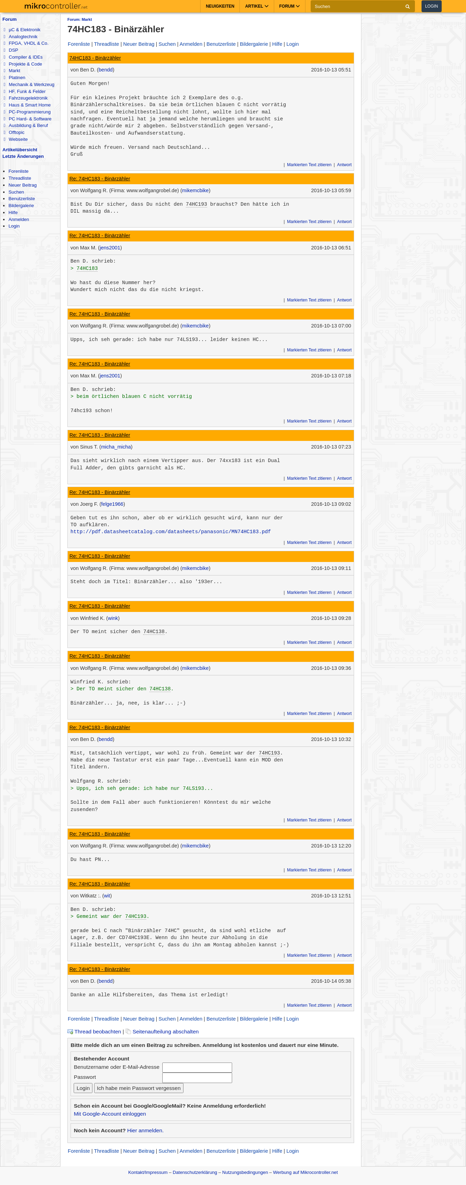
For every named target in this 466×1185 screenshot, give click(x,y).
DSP (10, 50)
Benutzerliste (21, 198)
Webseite (15, 139)
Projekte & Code (22, 64)
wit (107, 895)
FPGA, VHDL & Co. (25, 43)
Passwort (85, 1077)
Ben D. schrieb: (93, 261)
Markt (11, 70)
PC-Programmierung (26, 111)
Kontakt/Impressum (147, 1172)
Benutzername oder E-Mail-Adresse (116, 1067)
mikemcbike (195, 190)
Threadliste (19, 178)
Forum (9, 19)
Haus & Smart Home (26, 105)
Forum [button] (289, 6)
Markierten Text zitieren (309, 164)
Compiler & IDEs (22, 57)
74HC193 (196, 204)
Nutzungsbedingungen (245, 1172)
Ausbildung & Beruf (25, 125)
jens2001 (110, 247)
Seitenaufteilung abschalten (162, 1031)
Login (431, 6)
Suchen (16, 192)
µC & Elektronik (21, 29)
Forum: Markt (79, 19)
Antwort (344, 164)
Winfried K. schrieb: (101, 682)
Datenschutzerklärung (195, 1172)
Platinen (14, 77)
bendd (106, 70)
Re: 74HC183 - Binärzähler (100, 178)
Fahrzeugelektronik (25, 98)
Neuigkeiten (220, 6)
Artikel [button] (256, 6)
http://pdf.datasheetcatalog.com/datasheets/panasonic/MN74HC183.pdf (171, 531)
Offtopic (13, 132)
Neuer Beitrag (22, 185)
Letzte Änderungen (23, 156)
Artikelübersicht (19, 149)
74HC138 (153, 631)
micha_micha (116, 447)
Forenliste (18, 171)
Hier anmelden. (145, 1130)
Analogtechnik (20, 36)
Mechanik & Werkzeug (28, 84)
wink (113, 618)
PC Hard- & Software (27, 118)
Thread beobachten (94, 1031)
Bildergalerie (21, 205)
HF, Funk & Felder (24, 91)
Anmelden (18, 219)
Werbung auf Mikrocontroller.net (305, 1172)
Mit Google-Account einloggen (110, 1114)
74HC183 (87, 268)
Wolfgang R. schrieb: (101, 781)
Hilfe (12, 212)
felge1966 (112, 504)
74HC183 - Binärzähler (95, 58)
